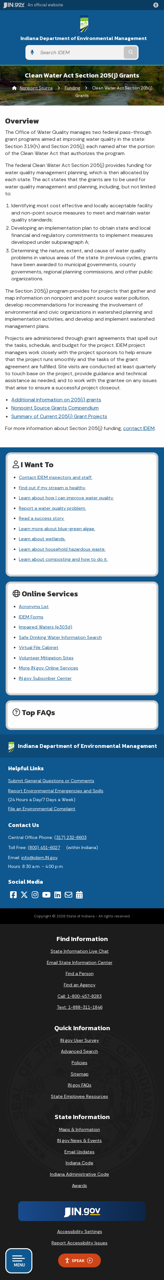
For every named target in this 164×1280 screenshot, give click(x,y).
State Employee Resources (79, 1096)
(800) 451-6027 (44, 847)
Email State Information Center (79, 962)
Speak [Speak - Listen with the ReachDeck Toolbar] (78, 1261)
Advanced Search (79, 1051)
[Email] (68, 894)
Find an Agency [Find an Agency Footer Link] (80, 985)
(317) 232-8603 (70, 837)
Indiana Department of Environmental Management (83, 38)
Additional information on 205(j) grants (56, 399)
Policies (79, 1062)
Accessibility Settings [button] (79, 1231)
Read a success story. (41, 518)
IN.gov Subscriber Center (45, 678)
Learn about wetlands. (42, 539)
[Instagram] (35, 894)
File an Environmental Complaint (41, 809)
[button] (157, 5)
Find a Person (80, 973)
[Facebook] (13, 894)
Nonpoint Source (36, 88)
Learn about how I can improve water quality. (66, 498)
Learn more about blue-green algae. (57, 528)
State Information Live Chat (80, 951)
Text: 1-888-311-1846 (79, 1007)
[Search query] (80, 52)
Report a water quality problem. (52, 508)
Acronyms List (34, 606)
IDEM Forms (31, 617)
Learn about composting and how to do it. (63, 559)
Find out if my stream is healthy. (52, 488)
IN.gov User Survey (79, 1040)
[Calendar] (79, 894)
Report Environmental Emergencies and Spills (55, 791)
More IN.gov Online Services (48, 668)
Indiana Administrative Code (79, 1174)
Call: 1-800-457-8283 (79, 996)
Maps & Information (79, 1129)
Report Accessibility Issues (79, 1243)
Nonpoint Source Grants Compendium (55, 408)
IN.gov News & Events (79, 1140)
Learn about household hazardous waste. (62, 549)
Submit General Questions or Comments (51, 780)
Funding (72, 88)
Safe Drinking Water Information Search (60, 637)
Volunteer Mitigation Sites (46, 658)
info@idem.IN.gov (39, 857)
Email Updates (79, 1152)
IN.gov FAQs (79, 1085)
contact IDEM (139, 428)
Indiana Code (79, 1163)
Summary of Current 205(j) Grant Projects (59, 416)
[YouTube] (46, 894)
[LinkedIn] (57, 894)
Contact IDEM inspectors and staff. (55, 477)
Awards (79, 1185)
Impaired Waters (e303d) (45, 627)
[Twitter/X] (24, 894)
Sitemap (80, 1074)
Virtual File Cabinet (38, 647)
